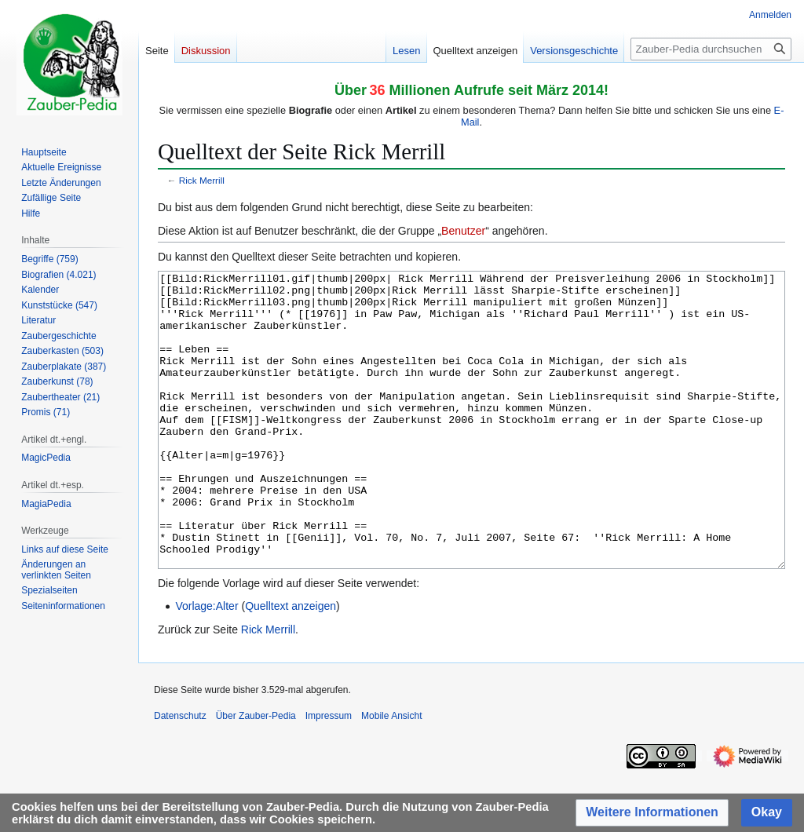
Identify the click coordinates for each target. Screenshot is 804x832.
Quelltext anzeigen (290, 665)
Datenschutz (180, 774)
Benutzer (463, 230)
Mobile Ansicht (391, 774)
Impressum (328, 774)
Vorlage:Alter (206, 665)
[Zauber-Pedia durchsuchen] (710, 49)
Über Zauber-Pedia (256, 774)
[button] (652, 813)
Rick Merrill (202, 180)
